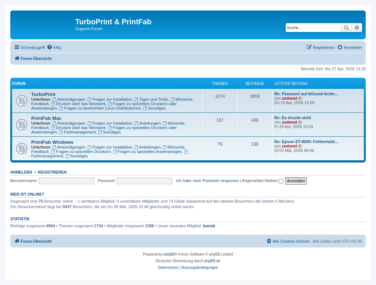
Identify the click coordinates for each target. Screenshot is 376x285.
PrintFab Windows (52, 142)
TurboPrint (43, 94)
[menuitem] (54, 47)
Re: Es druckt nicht (292, 117)
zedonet (289, 98)
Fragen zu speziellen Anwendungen (147, 151)
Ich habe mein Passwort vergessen (207, 180)
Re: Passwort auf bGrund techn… (306, 94)
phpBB (168, 254)
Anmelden (21, 172)
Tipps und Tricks (151, 99)
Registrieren (52, 172)
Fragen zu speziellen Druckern (81, 151)
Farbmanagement (77, 132)
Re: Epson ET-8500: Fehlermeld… (306, 141)
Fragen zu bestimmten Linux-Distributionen (100, 108)
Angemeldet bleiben (262, 180)
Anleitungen (147, 123)
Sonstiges (154, 108)
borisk (209, 226)
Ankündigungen (69, 99)
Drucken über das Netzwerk (78, 103)
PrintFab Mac (46, 118)
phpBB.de (212, 261)
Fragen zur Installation (110, 99)
